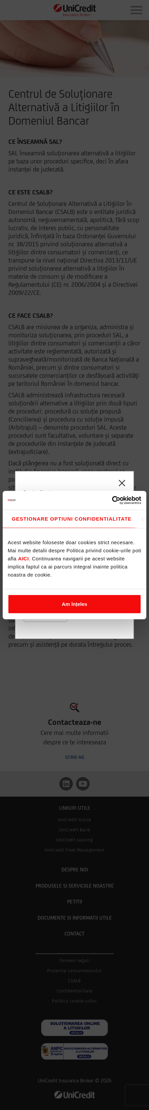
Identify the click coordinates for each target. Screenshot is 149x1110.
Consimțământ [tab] (70, 519)
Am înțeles (74, 604)
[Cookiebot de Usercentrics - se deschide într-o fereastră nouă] (112, 500)
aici (23, 558)
